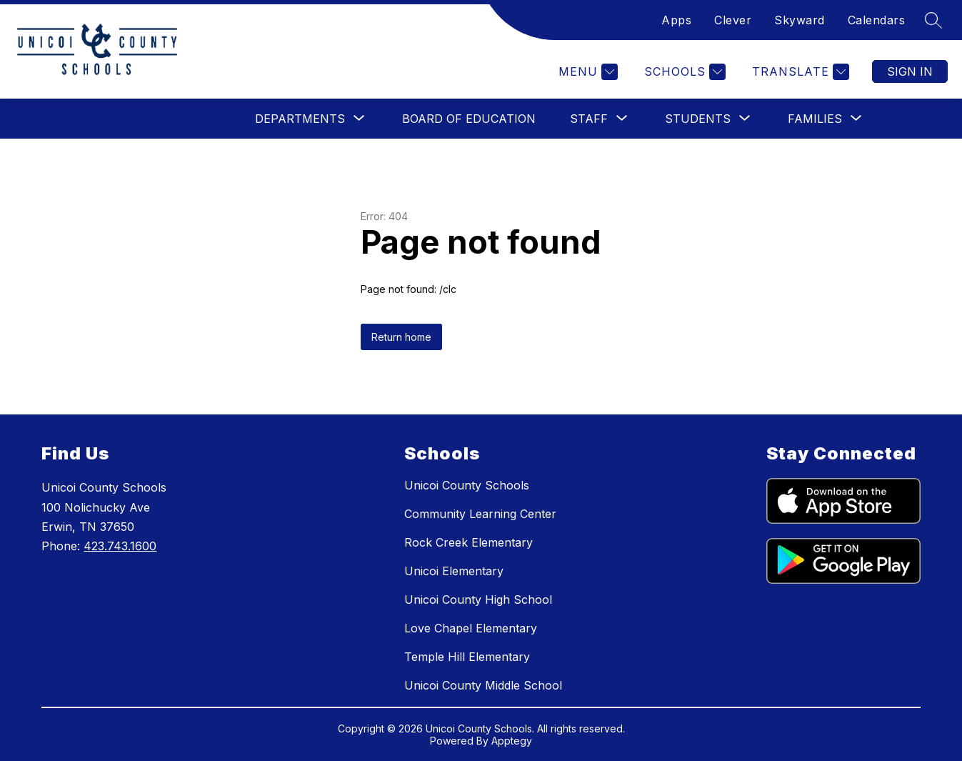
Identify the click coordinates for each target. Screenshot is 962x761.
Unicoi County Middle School (483, 685)
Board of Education (469, 118)
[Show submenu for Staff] (589, 118)
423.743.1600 (120, 546)
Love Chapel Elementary (470, 628)
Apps (676, 20)
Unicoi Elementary (453, 571)
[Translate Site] (798, 72)
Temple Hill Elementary (467, 657)
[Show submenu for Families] (815, 118)
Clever (732, 20)
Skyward (799, 20)
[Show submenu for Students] (698, 118)
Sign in (910, 71)
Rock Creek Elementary (468, 542)
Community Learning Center (480, 514)
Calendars (877, 20)
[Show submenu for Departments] (300, 118)
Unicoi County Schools (466, 485)
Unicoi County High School (478, 599)
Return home (401, 337)
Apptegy (511, 741)
